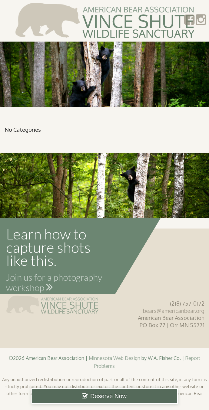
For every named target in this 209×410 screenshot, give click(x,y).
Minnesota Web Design (114, 358)
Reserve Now (108, 396)
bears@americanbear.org (173, 310)
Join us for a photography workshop (54, 283)
